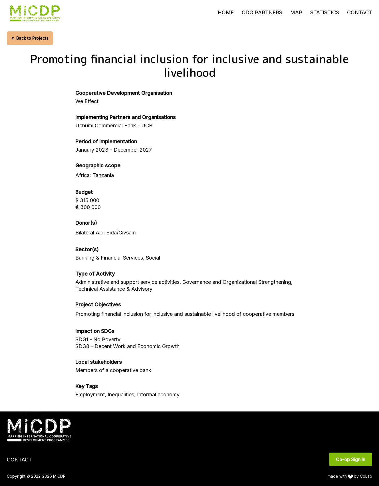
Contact (359, 12)
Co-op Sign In (350, 459)
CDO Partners (262, 12)
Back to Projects (30, 38)
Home (226, 12)
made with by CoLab (350, 476)
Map (296, 12)
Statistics (324, 12)
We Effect (86, 101)
